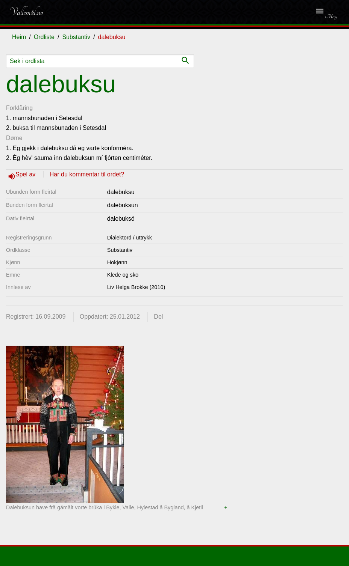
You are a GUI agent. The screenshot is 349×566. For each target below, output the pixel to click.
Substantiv (76, 37)
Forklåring (19, 108)
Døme (14, 138)
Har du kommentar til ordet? (87, 174)
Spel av (26, 174)
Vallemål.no (26, 12)
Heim (19, 37)
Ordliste (44, 37)
